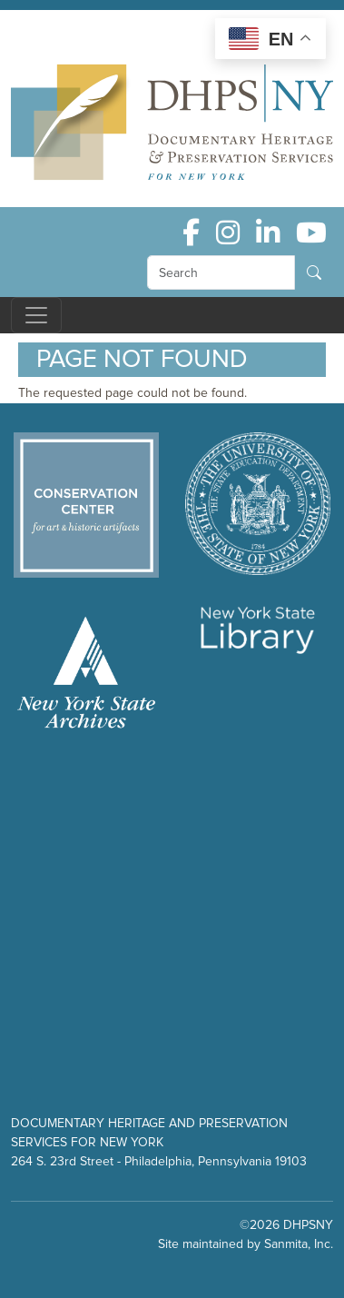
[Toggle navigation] (36, 315)
